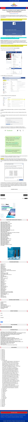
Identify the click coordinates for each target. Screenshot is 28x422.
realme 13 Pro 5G (3, 271)
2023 (2, 352)
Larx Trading (2, 245)
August (3, 391)
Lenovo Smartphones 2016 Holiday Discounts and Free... (10, 385)
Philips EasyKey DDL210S (5, 242)
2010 (2, 404)
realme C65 (2, 275)
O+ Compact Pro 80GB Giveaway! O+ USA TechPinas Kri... (11, 361)
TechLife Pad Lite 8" (4, 304)
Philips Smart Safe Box (4, 236)
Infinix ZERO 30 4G (3, 297)
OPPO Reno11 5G (3, 283)
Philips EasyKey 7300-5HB (5, 238)
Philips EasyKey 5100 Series (5, 241)
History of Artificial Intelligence (5, 335)
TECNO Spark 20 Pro (4, 293)
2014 (2, 400)
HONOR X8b (2, 282)
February (3, 397)
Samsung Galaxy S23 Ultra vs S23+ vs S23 (7, 343)
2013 (2, 401)
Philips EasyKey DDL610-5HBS (5, 226)
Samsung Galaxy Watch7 (4, 306)
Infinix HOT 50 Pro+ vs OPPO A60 (6, 269)
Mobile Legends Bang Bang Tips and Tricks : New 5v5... (10, 365)
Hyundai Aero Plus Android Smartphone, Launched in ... (10, 387)
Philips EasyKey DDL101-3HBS (5, 227)
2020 (2, 355)
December (4, 360)
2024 (2, 351)
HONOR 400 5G (3, 266)
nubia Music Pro (3, 265)
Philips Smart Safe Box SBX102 (5, 224)
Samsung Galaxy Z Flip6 (4, 273)
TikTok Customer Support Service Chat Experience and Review (10, 334)
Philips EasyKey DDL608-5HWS (5, 235)
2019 (2, 356)
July (3, 392)
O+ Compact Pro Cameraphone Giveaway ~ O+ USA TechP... (11, 366)
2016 (2, 359)
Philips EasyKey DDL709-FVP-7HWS (6, 244)
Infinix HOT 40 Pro (3, 296)
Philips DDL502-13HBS (4, 222)
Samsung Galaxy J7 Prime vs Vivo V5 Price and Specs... (10, 363)
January (3, 398)
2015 (2, 399)
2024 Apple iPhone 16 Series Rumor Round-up (8, 337)
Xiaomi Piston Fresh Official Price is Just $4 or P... (9, 367)
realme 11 (2, 295)
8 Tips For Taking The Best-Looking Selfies (8, 384)
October (3, 389)
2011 (2, 403)
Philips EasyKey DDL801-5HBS (5, 225)
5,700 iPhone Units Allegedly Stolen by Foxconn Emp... (10, 383)
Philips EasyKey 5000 (4, 231)
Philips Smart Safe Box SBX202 (5, 228)
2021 (2, 354)
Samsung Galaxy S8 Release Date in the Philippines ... (10, 369)
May (3, 394)
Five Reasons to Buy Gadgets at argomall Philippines (10, 368)
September (4, 390)
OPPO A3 (2, 272)
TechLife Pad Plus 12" (4, 305)
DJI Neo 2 (2, 302)
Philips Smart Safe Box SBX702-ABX (6, 233)
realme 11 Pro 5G (3, 294)
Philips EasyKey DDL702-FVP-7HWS (6, 223)
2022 (2, 353)
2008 (2, 406)
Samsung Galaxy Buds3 (4, 307)
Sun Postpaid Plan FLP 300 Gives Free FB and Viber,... (10, 386)
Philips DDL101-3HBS (4, 239)
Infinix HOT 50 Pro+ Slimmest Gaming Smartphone (8, 270)
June (3, 393)
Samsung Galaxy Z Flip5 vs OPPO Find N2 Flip (8, 342)
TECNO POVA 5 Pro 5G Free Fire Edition (7, 291)
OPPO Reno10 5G (3, 287)
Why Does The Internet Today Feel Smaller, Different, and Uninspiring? (11, 333)
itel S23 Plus (2, 280)
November (4, 388)
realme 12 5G (3, 279)
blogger (26, 198)
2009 (2, 405)
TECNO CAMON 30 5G (4, 278)
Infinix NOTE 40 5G (3, 276)
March (3, 396)
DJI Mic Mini (2, 308)
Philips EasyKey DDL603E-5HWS (6, 240)
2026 (2, 349)
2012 (2, 402)
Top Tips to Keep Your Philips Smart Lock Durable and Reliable (10, 232)
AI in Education (3, 336)
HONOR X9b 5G (3, 284)
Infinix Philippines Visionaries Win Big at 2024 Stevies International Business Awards (13, 332)
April (3, 395)
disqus (23, 198)
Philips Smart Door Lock (4, 237)
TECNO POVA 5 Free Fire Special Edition (7, 292)
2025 (2, 350)
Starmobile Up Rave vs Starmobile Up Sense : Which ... (10, 364)
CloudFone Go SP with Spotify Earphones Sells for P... (10, 370)
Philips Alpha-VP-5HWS (4, 243)
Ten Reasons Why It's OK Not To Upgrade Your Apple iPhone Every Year (11, 339)
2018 (2, 357)
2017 (2, 358)
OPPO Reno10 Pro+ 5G (4, 286)
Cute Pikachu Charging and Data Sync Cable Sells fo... (10, 362)
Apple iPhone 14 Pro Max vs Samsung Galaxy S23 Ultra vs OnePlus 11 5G (12, 341)
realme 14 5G (3, 267)
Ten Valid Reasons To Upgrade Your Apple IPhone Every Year (10, 338)
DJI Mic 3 (2, 303)
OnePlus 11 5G (3, 288)
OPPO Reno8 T (3, 290)
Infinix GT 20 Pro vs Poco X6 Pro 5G (6, 274)
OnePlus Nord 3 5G (3, 289)
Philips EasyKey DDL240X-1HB (5, 229)
